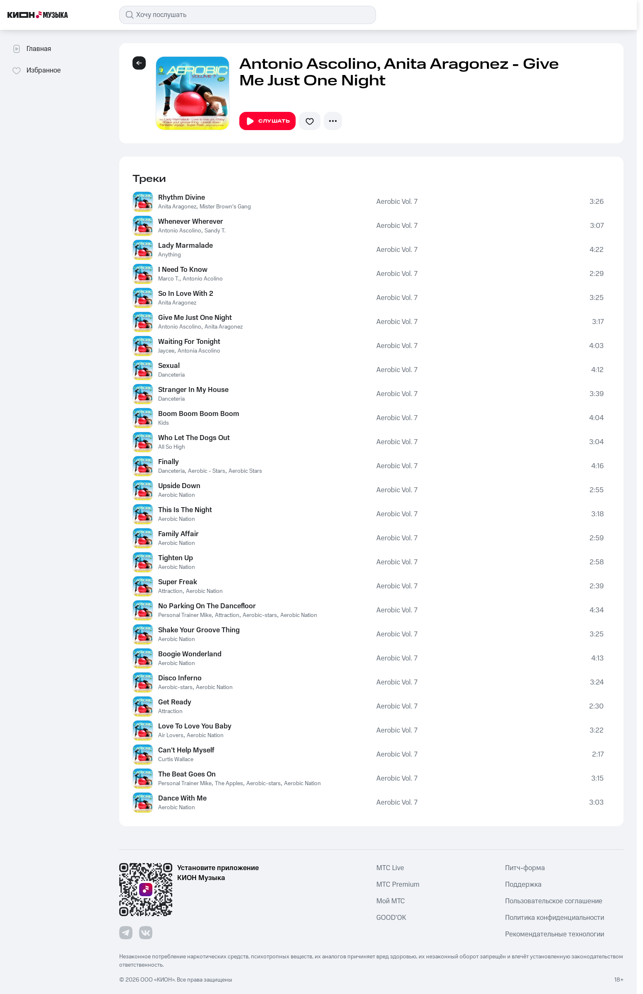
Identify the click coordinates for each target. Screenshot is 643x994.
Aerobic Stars (245, 471)
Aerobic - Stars (206, 471)
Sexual (169, 366)
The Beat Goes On (187, 774)
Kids (163, 423)
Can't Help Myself (186, 750)
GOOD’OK (391, 918)
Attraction (170, 591)
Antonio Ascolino (179, 231)
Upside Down (179, 486)
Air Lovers (170, 735)
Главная (31, 49)
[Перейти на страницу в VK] (145, 932)
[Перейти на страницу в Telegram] (125, 932)
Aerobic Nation (176, 495)
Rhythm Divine (181, 198)
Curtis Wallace (175, 759)
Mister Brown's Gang (225, 207)
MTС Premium (397, 885)
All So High (171, 447)
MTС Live (390, 868)
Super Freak (177, 582)
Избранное (36, 70)
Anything (169, 255)
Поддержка (523, 885)
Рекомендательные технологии (554, 934)
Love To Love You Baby (194, 726)
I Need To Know (182, 270)
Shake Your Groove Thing (199, 630)
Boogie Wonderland (190, 654)
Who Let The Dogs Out (194, 438)
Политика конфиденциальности (554, 918)
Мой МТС (390, 901)
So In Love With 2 (185, 294)
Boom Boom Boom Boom (198, 414)
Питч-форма (525, 868)
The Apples (229, 783)
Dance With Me (182, 798)
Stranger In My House (193, 390)
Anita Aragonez (177, 207)
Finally (168, 462)
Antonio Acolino (203, 279)
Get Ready (174, 702)
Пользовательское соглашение (553, 901)
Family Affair (178, 534)
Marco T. (168, 279)
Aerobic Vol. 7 (396, 202)
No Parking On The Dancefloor (207, 606)
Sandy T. (215, 231)
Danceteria (171, 375)
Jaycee (166, 351)
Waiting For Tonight (189, 342)
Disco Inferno (180, 678)
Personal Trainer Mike (185, 615)
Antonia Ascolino (199, 351)
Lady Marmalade (185, 246)
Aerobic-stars (260, 615)
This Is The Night (185, 510)
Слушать (267, 121)
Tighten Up (175, 558)
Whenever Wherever (190, 222)
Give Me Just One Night (195, 318)
